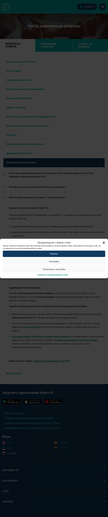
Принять (54, 253)
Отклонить (54, 261)
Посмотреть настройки (54, 269)
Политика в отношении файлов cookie (52, 275)
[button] (103, 242)
